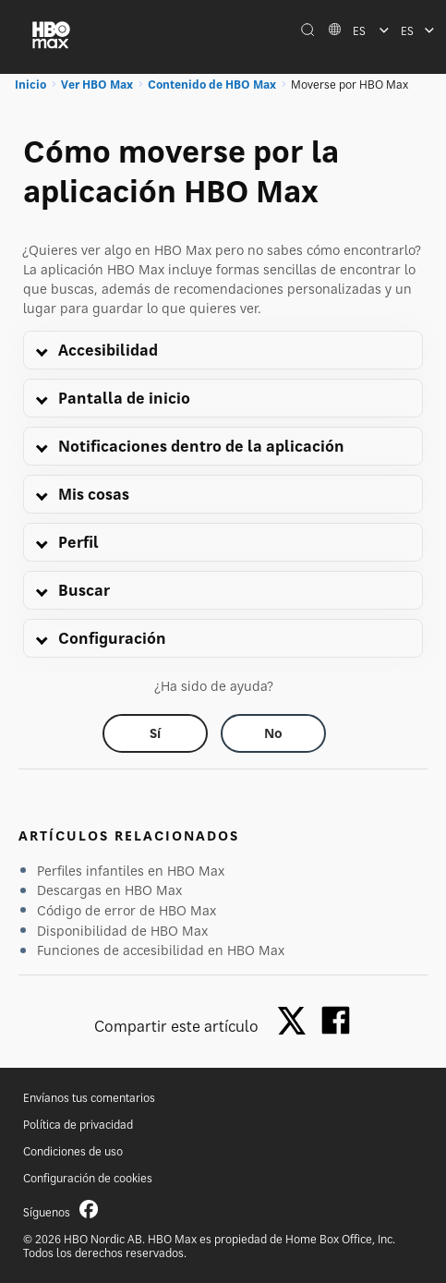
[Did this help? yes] (155, 733)
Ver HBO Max (97, 84)
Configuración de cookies (87, 1178)
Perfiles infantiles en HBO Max (130, 870)
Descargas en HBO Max (109, 890)
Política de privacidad (78, 1124)
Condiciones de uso (73, 1151)
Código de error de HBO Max (126, 910)
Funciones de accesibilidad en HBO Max (160, 950)
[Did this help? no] (273, 733)
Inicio (30, 84)
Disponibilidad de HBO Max (122, 930)
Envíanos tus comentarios (89, 1098)
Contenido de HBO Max (212, 84)
